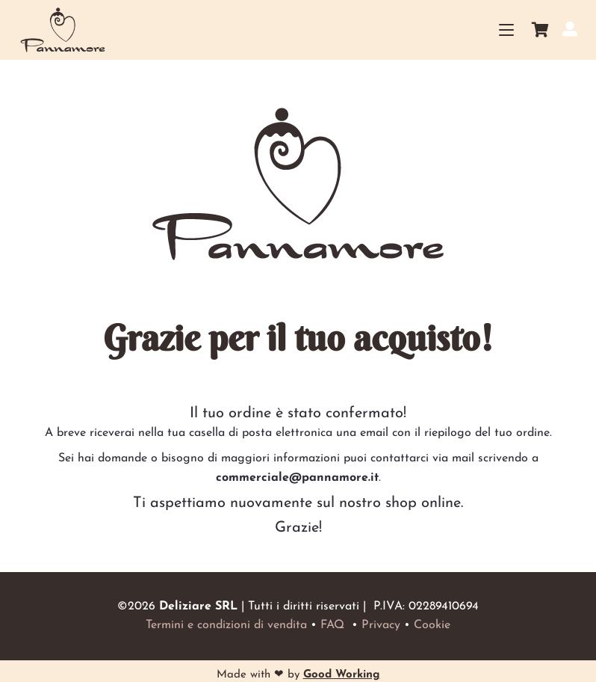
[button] (506, 29)
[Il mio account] (569, 28)
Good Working (341, 675)
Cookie (432, 625)
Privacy (380, 625)
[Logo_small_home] (63, 30)
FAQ (332, 625)
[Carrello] (540, 30)
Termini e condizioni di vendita (226, 625)
